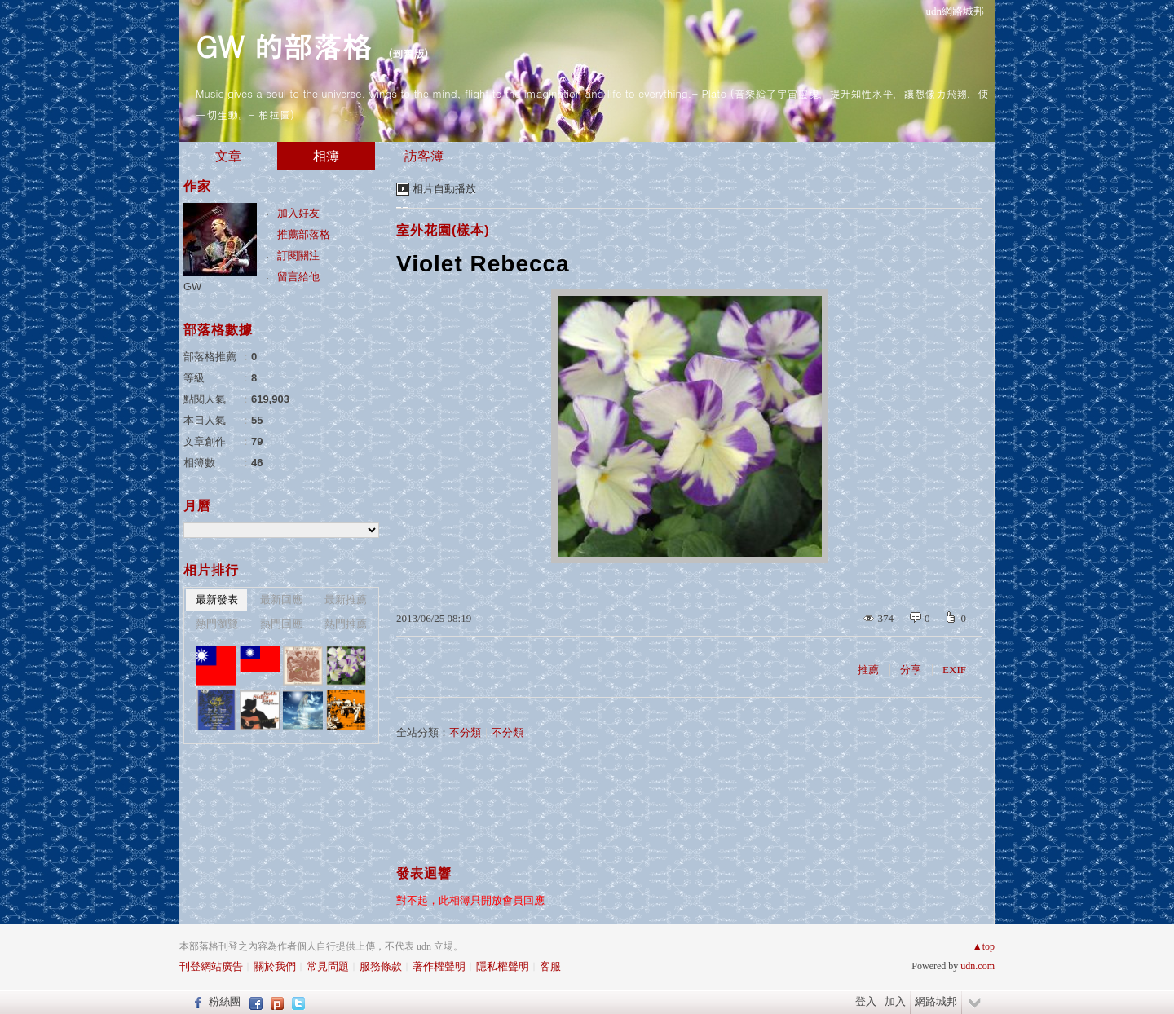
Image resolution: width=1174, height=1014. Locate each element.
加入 (895, 1001)
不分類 (465, 732)
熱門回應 (281, 624)
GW (192, 286)
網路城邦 (936, 1001)
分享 (910, 670)
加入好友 (298, 213)
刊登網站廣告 (211, 966)
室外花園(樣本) (443, 230)
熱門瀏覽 (217, 624)
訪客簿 (424, 156)
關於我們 (275, 966)
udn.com (977, 966)
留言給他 (298, 277)
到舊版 (408, 53)
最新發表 (217, 599)
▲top (984, 946)
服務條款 (381, 966)
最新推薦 (345, 599)
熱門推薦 (345, 624)
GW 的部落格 (283, 45)
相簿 (326, 156)
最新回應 (281, 599)
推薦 (868, 670)
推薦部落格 (303, 234)
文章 (228, 156)
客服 (550, 966)
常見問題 (328, 966)
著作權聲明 (439, 966)
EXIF (954, 670)
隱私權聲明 (502, 966)
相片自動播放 (444, 189)
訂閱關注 (298, 255)
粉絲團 (225, 1001)
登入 (865, 1001)
